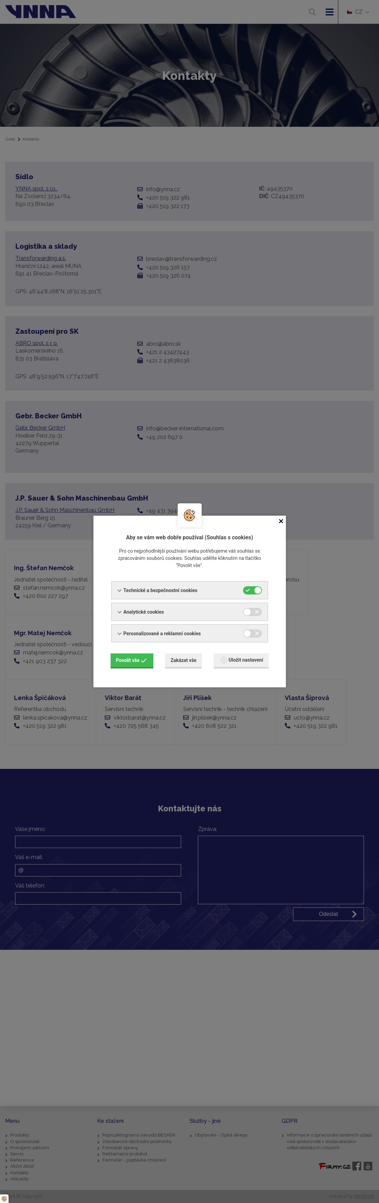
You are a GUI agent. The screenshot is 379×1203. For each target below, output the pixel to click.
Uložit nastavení (241, 660)
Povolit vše (131, 660)
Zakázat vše (183, 660)
